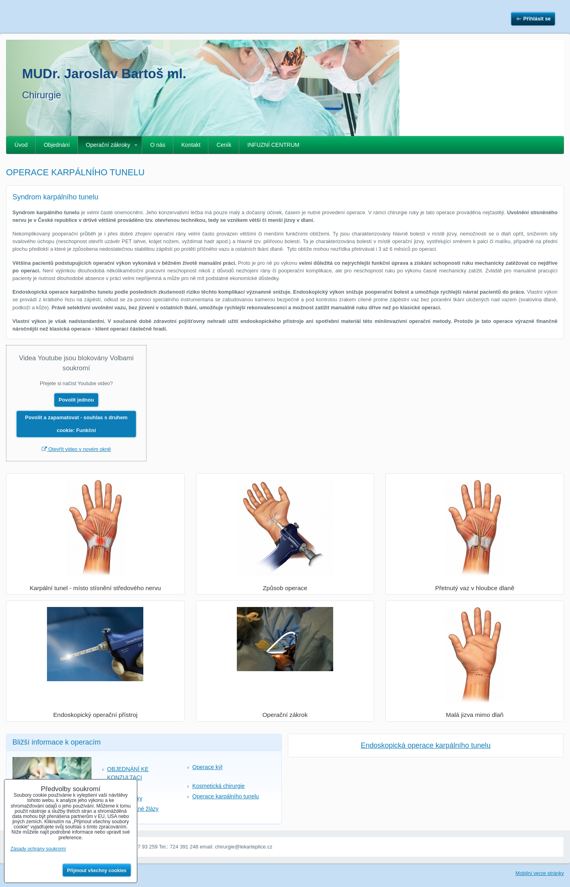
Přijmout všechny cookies (96, 870)
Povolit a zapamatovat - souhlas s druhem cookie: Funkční (76, 423)
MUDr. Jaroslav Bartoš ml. (104, 73)
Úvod (21, 145)
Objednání (57, 145)
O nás (157, 145)
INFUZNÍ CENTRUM (273, 145)
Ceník (223, 145)
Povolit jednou (76, 400)
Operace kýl (207, 767)
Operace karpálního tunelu (225, 796)
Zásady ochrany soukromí (38, 849)
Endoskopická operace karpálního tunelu (426, 745)
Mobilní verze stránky (539, 873)
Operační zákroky (108, 145)
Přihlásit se (537, 19)
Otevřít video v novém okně (76, 449)
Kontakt (191, 145)
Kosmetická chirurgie (218, 786)
